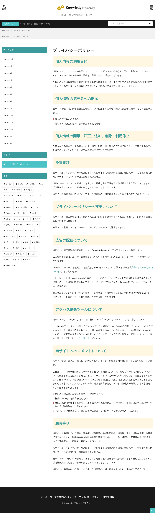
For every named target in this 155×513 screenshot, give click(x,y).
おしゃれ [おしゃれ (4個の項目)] (9, 231)
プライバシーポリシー (21, 31)
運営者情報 (108, 497)
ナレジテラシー (86, 503)
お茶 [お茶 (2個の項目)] (26, 242)
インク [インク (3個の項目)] (34, 213)
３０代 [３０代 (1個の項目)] (20, 184)
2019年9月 (8, 66)
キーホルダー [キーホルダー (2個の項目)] (10, 265)
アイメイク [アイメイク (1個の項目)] (10, 196)
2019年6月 (8, 87)
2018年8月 (8, 143)
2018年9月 (8, 136)
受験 (36, 24)
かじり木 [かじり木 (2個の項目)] (9, 254)
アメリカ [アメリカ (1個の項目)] (31, 201)
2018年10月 (8, 129)
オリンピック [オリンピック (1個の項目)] (10, 236)
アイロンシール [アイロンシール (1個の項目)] (37, 196)
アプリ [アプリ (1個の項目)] (20, 201)
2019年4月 (8, 94)
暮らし (30, 24)
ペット (23, 24)
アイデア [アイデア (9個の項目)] (17, 190)
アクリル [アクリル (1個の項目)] (9, 201)
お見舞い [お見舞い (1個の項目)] (37, 242)
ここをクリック (82, 338)
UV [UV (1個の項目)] (7, 190)
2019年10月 (8, 59)
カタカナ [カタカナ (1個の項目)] (21, 254)
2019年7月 (8, 80)
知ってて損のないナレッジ (80, 15)
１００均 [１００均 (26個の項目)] (9, 184)
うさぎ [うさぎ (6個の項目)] (37, 219)
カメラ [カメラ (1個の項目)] (16, 260)
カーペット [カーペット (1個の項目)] (29, 248)
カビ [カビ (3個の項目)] (7, 260)
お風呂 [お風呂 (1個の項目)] (16, 248)
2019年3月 (8, 101)
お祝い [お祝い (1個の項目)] (16, 242)
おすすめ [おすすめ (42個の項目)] (30, 231)
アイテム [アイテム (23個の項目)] (29, 190)
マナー (42, 24)
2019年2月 (8, 108)
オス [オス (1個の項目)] (19, 231)
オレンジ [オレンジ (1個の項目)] (24, 236)
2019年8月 (8, 73)
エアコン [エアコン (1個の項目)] (19, 225)
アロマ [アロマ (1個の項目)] (8, 213)
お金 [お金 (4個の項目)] (7, 248)
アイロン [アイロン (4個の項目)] (22, 196)
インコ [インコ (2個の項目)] (8, 219)
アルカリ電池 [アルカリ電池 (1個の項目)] (22, 207)
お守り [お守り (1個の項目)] (35, 236)
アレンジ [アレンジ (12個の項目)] (36, 207)
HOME (63, 15)
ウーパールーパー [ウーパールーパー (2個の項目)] (22, 219)
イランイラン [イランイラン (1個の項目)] (21, 213)
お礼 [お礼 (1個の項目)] (7, 242)
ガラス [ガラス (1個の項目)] (27, 260)
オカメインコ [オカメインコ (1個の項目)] (33, 225)
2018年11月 (8, 122)
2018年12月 (8, 115)
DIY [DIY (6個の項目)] (41, 184)
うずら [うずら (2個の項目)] (8, 225)
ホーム (44, 497)
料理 (48, 24)
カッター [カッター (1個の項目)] (33, 254)
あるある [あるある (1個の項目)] (9, 207)
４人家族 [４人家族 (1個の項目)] (31, 184)
